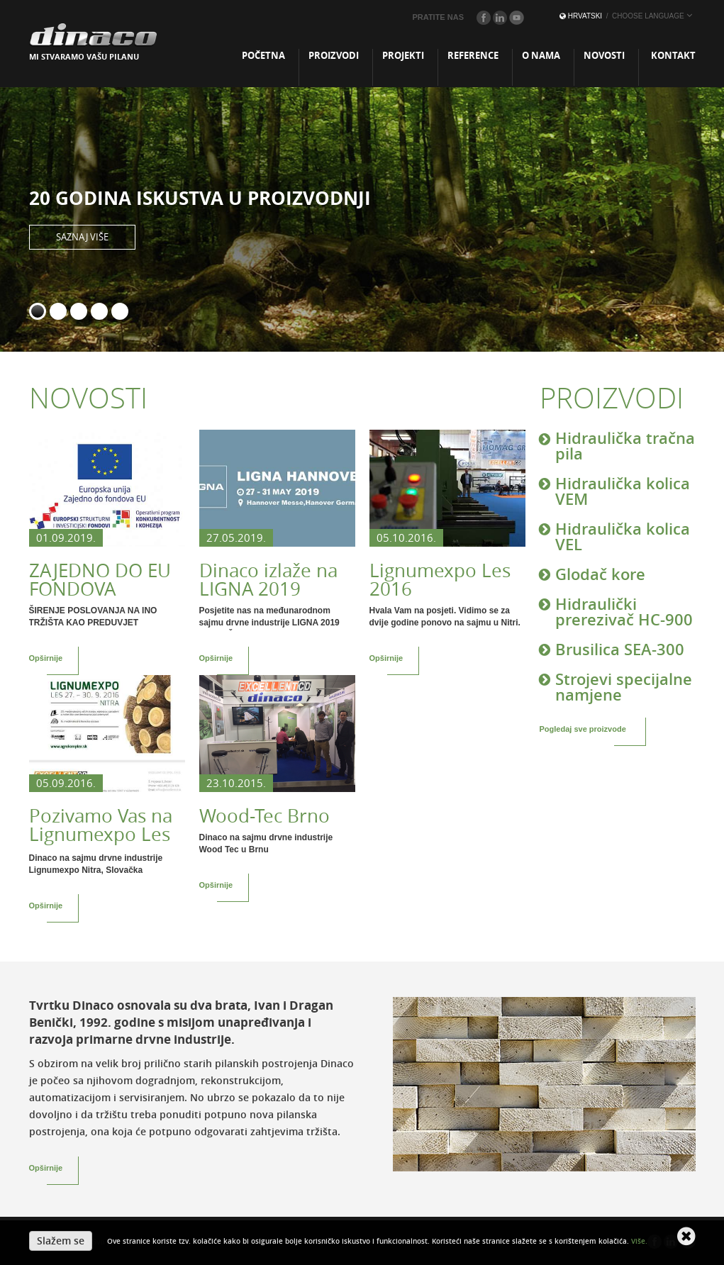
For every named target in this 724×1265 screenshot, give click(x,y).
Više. (639, 1241)
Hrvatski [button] (625, 16)
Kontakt (673, 55)
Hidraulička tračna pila (625, 447)
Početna (263, 55)
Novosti (604, 55)
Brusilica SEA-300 (619, 648)
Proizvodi (333, 55)
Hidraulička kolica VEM (622, 490)
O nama (541, 55)
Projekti (403, 55)
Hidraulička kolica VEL (622, 536)
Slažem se (60, 1240)
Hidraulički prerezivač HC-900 (624, 611)
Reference (473, 55)
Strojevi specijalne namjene (623, 686)
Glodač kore (600, 573)
